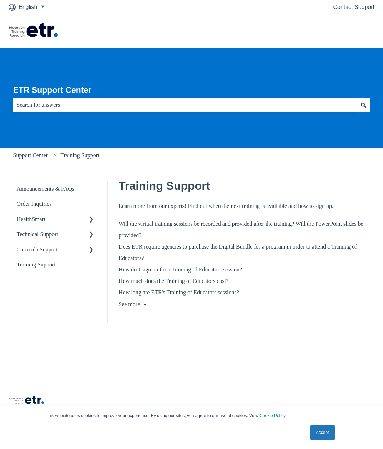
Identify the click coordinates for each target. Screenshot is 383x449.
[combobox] (185, 105)
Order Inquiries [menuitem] (34, 204)
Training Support (79, 155)
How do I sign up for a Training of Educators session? (180, 269)
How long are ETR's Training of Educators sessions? (179, 292)
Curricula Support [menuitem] (37, 249)
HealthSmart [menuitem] (31, 219)
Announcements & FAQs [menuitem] (45, 189)
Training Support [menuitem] (36, 264)
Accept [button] (322, 432)
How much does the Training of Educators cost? (173, 281)
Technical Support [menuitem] (38, 234)
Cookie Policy (272, 415)
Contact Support (353, 7)
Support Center (30, 155)
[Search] (363, 105)
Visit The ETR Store (342, 31)
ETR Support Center (52, 90)
